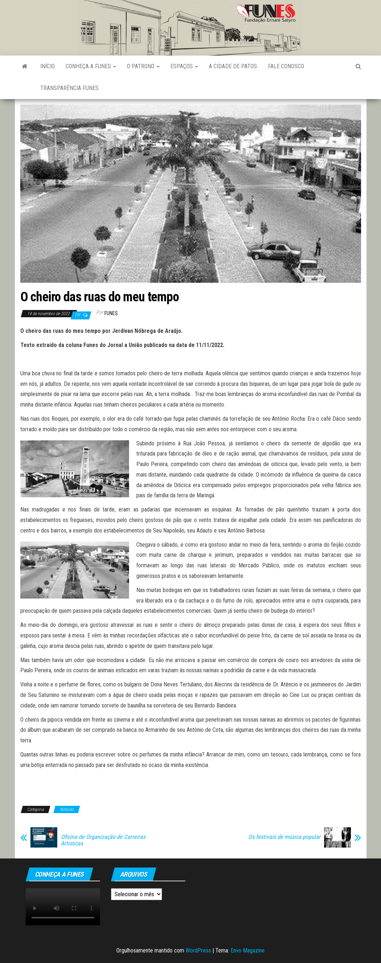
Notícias (67, 809)
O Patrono (143, 66)
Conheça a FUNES (91, 66)
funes (111, 313)
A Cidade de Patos (233, 66)
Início (47, 66)
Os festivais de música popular (284, 837)
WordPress (198, 950)
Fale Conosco (286, 66)
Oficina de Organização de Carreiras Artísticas (103, 840)
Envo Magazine (248, 950)
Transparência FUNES (69, 88)
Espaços (184, 66)
